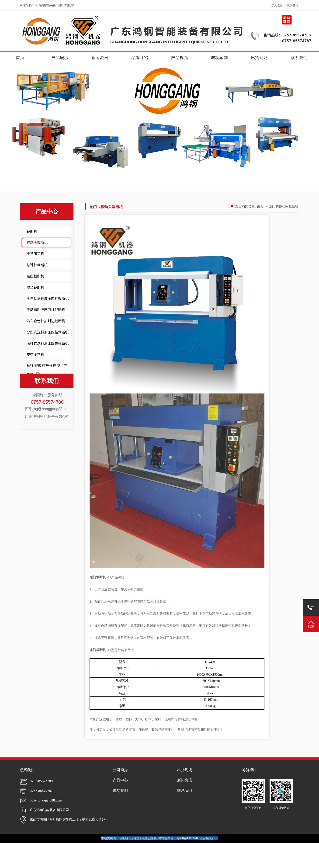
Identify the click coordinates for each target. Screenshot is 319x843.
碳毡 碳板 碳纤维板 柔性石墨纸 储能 (47, 369)
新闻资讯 (99, 57)
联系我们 (299, 57)
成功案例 (219, 57)
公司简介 (120, 770)
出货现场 (259, 57)
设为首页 (292, 5)
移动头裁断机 (37, 242)
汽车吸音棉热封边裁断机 (46, 320)
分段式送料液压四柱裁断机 (48, 332)
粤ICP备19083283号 (189, 838)
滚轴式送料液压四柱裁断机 (48, 343)
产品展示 (60, 57)
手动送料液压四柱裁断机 (46, 309)
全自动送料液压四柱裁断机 (48, 298)
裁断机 (32, 231)
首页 (20, 57)
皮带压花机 (35, 354)
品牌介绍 (139, 57)
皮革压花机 (35, 253)
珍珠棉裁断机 (37, 264)
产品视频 (179, 57)
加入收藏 (277, 5)
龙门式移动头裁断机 (283, 206)
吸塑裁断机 (35, 276)
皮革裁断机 (35, 287)
